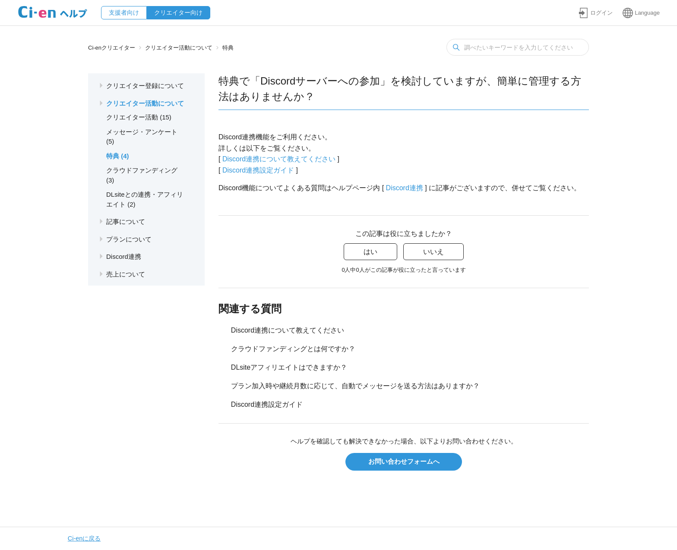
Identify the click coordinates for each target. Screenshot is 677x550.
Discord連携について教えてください (278, 159)
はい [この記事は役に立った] (370, 251)
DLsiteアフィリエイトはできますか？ (289, 367)
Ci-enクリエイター (111, 47)
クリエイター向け (178, 12)
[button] (595, 12)
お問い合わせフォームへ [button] (404, 461)
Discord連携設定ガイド (258, 170)
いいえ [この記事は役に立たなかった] (433, 251)
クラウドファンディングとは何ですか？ (293, 348)
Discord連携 (404, 188)
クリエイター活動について (178, 47)
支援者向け (124, 12)
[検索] (517, 47)
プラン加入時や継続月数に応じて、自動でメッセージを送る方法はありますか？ (355, 386)
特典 (228, 47)
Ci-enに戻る (84, 538)
